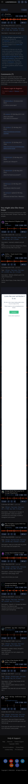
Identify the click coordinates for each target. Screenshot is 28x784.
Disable (14, 312)
